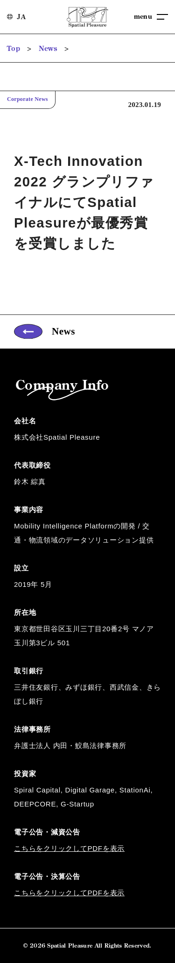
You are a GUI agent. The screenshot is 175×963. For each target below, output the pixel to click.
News (48, 48)
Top (13, 48)
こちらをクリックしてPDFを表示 (69, 848)
